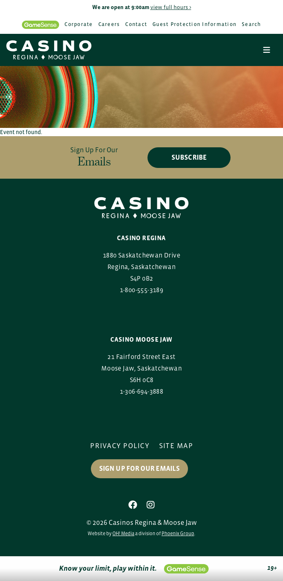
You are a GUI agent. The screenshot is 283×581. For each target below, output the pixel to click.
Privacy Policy (120, 446)
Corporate (78, 24)
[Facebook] (132, 505)
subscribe (189, 157)
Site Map (176, 446)
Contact (136, 24)
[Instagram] (151, 505)
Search (251, 24)
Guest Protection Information (194, 24)
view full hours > (170, 7)
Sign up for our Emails (139, 468)
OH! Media (123, 533)
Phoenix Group (178, 533)
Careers (109, 24)
